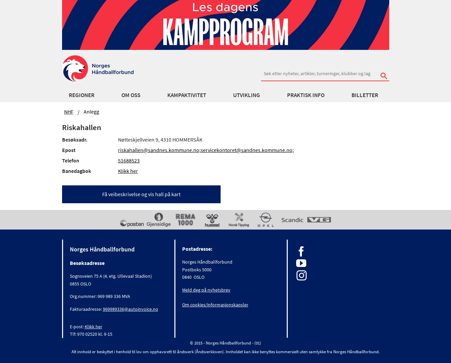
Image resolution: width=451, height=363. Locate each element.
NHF (69, 111)
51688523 (129, 160)
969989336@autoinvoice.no (130, 309)
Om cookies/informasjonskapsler (215, 305)
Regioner (81, 95)
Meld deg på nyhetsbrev (206, 290)
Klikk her (128, 171)
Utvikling (246, 95)
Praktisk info (306, 95)
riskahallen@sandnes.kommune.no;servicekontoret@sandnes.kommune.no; (206, 150)
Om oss (130, 95)
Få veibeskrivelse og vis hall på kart (141, 194)
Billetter (364, 95)
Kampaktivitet (186, 95)
